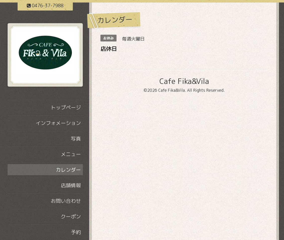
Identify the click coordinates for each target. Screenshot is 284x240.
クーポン (71, 216)
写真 (76, 138)
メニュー (71, 154)
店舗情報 (71, 185)
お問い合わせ (66, 200)
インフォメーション (58, 122)
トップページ (66, 107)
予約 (76, 231)
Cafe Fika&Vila (184, 81)
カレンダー (68, 169)
